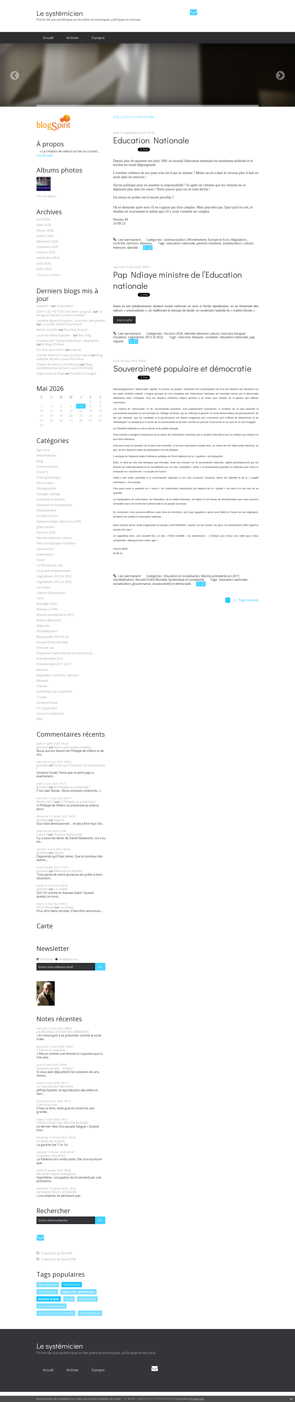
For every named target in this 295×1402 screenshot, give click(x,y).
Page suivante (249, 600)
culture (248, 243)
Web (39, 719)
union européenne (51, 1306)
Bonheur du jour (76, 330)
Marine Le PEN (47, 609)
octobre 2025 (45, 252)
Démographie (46, 488)
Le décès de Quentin (50, 1141)
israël (69, 1299)
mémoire (119, 247)
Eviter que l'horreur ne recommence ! (70, 767)
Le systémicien (59, 13)
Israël (40, 560)
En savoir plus (196, 1398)
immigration (87, 1299)
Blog (39, 461)
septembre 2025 (47, 258)
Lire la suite (44, 155)
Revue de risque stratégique (56, 1174)
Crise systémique (48, 477)
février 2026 (44, 230)
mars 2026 (43, 225)
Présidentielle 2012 (49, 658)
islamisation (71, 1284)
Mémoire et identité (68, 871)
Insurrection (45, 549)
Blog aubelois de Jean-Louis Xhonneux (69, 357)
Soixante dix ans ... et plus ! (54, 1068)
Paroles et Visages (83, 373)
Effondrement (46, 510)
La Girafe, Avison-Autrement (62, 324)
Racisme (42, 670)
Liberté (76, 350)
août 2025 (43, 263)
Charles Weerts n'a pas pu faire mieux (63, 355)
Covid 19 (42, 472)
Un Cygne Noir (46, 708)
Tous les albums (46, 196)
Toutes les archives (48, 275)
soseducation (232, 243)
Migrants (42, 626)
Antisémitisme (46, 455)
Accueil (48, 37)
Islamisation (45, 554)
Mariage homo (46, 604)
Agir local (42, 450)
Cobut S (42, 834)
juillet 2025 (44, 269)
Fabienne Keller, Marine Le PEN (58, 521)
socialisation (122, 584)
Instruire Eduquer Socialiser (56, 543)
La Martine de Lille (49, 565)
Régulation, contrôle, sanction (57, 675)
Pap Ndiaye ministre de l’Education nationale (177, 280)
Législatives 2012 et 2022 (54, 576)
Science (41, 686)
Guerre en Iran (46, 1105)
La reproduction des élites (54, 1086)
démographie (47, 1284)
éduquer (198, 337)
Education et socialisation (54, 505)
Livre (39, 598)
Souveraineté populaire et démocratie (182, 368)
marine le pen (48, 1299)
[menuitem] (48, 38)
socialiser (211, 337)
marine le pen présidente (56, 1313)
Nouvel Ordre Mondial (52, 642)
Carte (44, 926)
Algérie (59, 820)
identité (132, 247)
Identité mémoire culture (53, 538)
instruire (184, 337)
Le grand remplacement (53, 571)
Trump (41, 697)
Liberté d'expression (50, 593)
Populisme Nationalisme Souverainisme (64, 653)
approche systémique (78, 1292)
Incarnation (64, 306)
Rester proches (47, 330)
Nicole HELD (45, 802)
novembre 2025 (47, 247)
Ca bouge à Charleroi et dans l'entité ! (69, 313)
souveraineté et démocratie (171, 584)
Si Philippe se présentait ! (72, 787)
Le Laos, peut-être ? (50, 350)
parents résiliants (208, 243)
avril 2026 (43, 219)
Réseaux (42, 680)
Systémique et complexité (54, 691)
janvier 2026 (45, 236)
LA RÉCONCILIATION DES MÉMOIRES (62, 1032)
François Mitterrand (68, 834)
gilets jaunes (45, 527)
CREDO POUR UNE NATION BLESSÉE (62, 1123)
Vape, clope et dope (50, 373)
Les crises (43, 587)
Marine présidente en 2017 (55, 615)
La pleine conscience (50, 1156)
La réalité (60, 889)
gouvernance (141, 584)
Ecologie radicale (48, 494)
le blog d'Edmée (53, 344)
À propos (98, 37)
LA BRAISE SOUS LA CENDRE (56, 1192)
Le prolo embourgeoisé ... (54, 335)
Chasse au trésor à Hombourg (57, 364)
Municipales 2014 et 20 (52, 637)
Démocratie (44, 483)
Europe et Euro (47, 516)
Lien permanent (127, 240)
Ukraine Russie (47, 702)
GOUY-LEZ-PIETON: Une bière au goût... (64, 311)
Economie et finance (50, 499)
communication (47, 466)
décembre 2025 (47, 241)
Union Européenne (49, 713)
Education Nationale (151, 140)
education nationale (181, 243)
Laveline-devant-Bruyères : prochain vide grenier (70, 320)
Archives (72, 37)
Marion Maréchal (48, 620)
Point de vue (45, 648)
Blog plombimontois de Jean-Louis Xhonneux (64, 366)
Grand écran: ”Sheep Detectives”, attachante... (68, 341)
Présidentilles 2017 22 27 (53, 664)
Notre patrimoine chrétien (72, 747)
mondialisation (46, 631)
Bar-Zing (84, 335)
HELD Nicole (45, 907)
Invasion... (43, 306)
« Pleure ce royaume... (51, 1050)
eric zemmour (47, 1292)
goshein (42, 747)
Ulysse (58, 853)
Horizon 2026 (46, 532)
